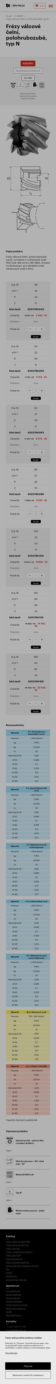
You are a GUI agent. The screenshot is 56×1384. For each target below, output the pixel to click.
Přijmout (28, 1366)
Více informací (11, 1353)
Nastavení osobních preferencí (28, 1375)
